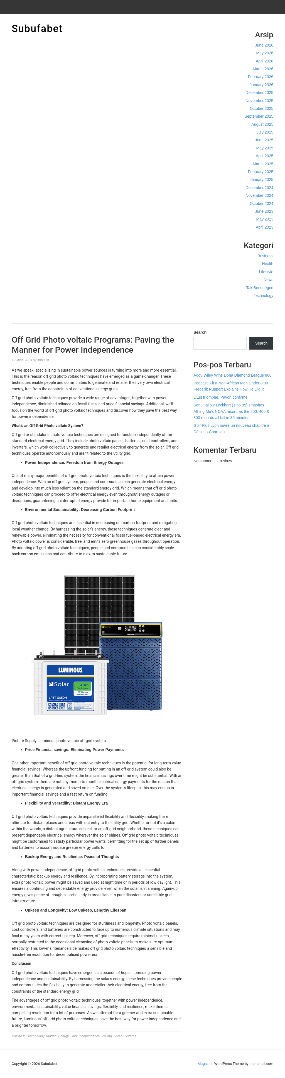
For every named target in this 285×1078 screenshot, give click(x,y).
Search (200, 332)
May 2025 (264, 148)
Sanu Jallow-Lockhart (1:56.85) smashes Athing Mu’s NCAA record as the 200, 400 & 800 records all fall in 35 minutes (231, 411)
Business (265, 256)
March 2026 (263, 69)
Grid (73, 1036)
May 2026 (264, 53)
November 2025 (259, 100)
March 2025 (263, 164)
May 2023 (264, 219)
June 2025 (264, 140)
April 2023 (264, 227)
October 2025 (261, 108)
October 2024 (261, 203)
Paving (107, 1036)
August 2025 (262, 124)
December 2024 (259, 187)
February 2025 (260, 171)
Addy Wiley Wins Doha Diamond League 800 (232, 375)
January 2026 (261, 85)
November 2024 (259, 195)
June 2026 (264, 45)
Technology (263, 295)
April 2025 (264, 156)
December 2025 (259, 92)
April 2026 (264, 61)
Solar (117, 1036)
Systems (129, 1036)
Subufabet (37, 29)
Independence (89, 1036)
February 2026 (260, 76)
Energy (63, 1036)
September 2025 (258, 116)
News (268, 279)
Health (267, 263)
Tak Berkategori (259, 287)
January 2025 (261, 179)
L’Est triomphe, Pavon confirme (220, 397)
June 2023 (264, 211)
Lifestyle (266, 272)
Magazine (205, 1064)
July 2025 (265, 132)
